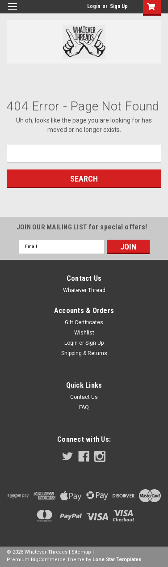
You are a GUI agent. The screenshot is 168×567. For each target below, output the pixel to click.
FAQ (84, 407)
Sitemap (81, 552)
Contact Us (84, 397)
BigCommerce (48, 560)
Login (93, 6)
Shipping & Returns (84, 353)
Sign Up (119, 6)
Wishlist (84, 333)
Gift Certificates (84, 322)
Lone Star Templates (116, 560)
